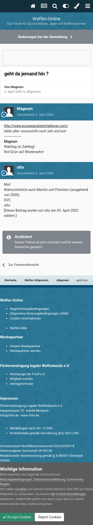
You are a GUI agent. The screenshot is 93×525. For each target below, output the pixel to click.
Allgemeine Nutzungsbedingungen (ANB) (39, 313)
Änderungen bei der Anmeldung (42, 37)
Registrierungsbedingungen (29, 309)
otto (20, 167)
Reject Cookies (49, 517)
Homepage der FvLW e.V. (27, 374)
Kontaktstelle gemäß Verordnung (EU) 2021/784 (44, 433)
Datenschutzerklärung (49, 479)
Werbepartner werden (25, 351)
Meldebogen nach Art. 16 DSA (31, 428)
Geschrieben (35, 114)
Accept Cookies (17, 517)
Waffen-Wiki (18, 328)
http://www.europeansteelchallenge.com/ (36, 126)
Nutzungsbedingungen (16, 479)
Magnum (17, 87)
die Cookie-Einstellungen (68, 494)
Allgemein (34, 91)
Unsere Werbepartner (25, 346)
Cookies (21, 489)
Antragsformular (21, 384)
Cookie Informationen (25, 318)
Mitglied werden (21, 379)
